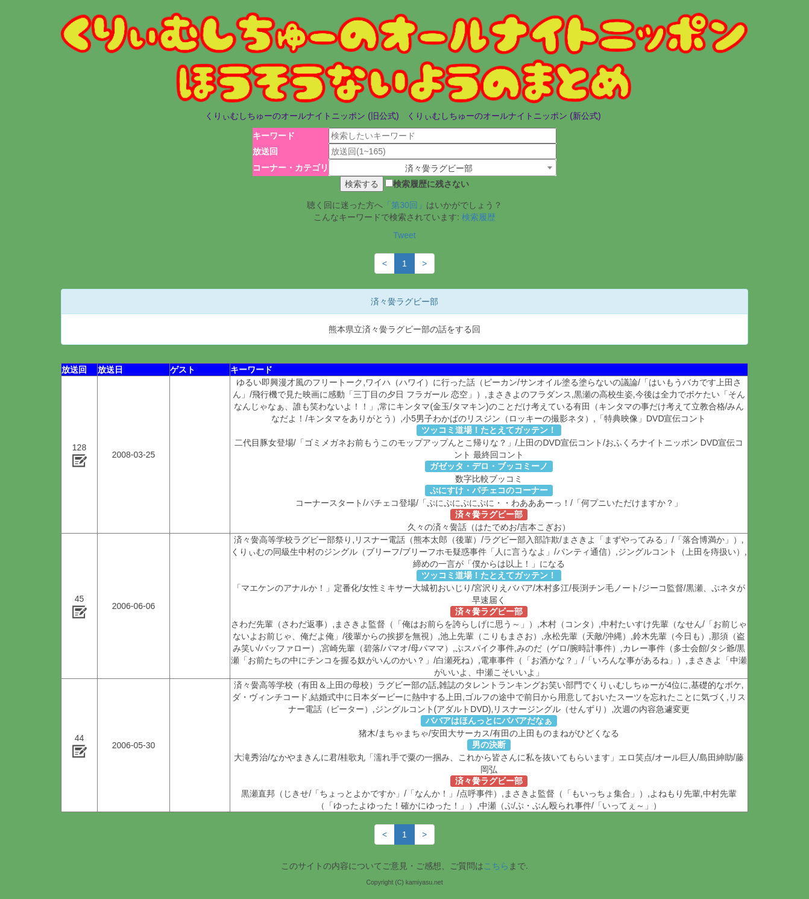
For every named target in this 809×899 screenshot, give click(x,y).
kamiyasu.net (424, 882)
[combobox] (442, 167)
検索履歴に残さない (431, 184)
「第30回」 (404, 205)
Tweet (404, 235)
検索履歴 (479, 217)
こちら (496, 866)
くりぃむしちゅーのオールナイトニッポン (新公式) (503, 116)
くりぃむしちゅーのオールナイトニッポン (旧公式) (301, 116)
